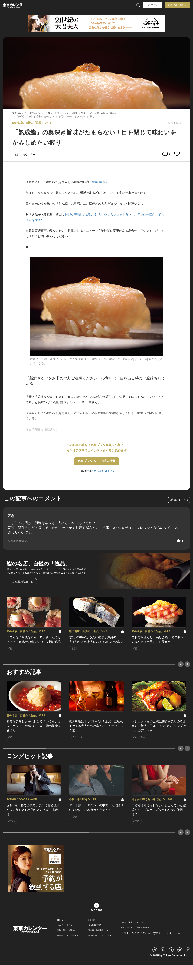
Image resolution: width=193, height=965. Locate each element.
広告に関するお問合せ (66, 930)
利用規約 (92, 920)
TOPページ (62, 920)
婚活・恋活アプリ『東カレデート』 (136, 927)
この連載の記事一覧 (22, 581)
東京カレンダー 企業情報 (67, 935)
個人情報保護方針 (95, 925)
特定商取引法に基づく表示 (99, 935)
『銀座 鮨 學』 (99, 182)
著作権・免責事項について (99, 930)
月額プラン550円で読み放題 (96, 461)
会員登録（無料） (177, 5)
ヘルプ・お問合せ (64, 925)
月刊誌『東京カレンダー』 (132, 922)
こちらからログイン (103, 470)
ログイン (153, 5)
